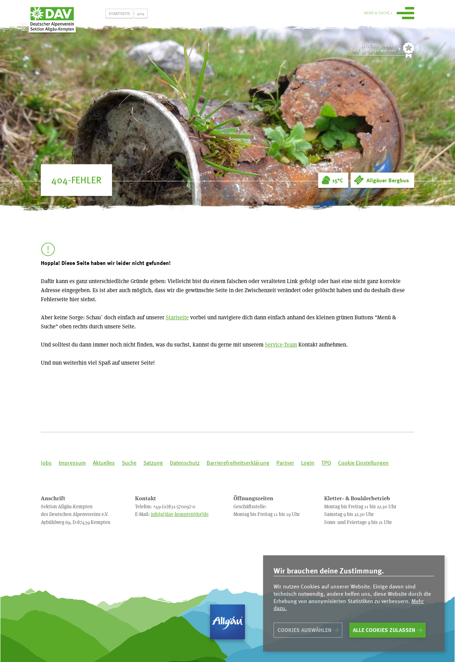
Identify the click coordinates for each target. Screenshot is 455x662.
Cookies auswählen (304, 630)
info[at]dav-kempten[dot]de (180, 514)
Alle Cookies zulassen (384, 630)
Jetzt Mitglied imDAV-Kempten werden (373, 48)
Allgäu (227, 621)
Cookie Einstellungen (363, 462)
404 (140, 13)
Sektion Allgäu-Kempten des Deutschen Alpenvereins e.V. (70, 24)
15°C (337, 180)
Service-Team (281, 344)
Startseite (119, 13)
